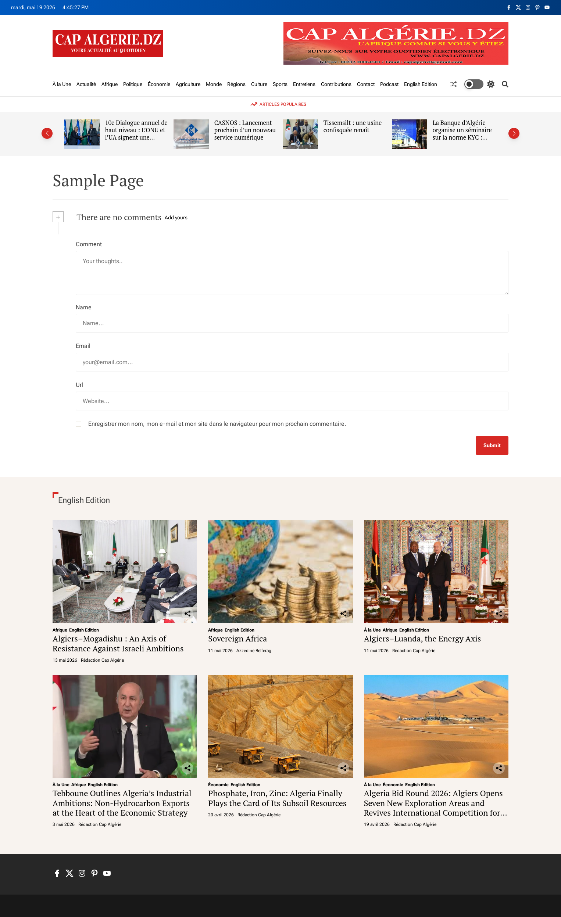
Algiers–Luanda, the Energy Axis (422, 638)
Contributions (336, 84)
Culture (259, 84)
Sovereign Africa (237, 638)
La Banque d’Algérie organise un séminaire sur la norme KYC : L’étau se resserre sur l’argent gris (464, 137)
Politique (132, 84)
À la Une (62, 84)
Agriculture (188, 84)
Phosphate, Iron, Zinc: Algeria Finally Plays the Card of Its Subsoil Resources (277, 798)
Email (83, 345)
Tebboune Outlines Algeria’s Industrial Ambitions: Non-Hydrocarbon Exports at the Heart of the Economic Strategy (122, 803)
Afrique (109, 84)
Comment (89, 244)
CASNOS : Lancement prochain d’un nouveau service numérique (247, 130)
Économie (159, 84)
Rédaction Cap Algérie (102, 660)
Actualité (86, 84)
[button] (47, 133)
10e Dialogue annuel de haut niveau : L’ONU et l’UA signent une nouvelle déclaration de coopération (139, 137)
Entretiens (304, 84)
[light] (479, 84)
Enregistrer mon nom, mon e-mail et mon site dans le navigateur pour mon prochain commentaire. (217, 423)
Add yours (176, 217)
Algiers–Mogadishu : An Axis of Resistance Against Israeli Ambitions (118, 643)
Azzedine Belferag (253, 650)
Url (79, 384)
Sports (280, 84)
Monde (214, 84)
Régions (236, 84)
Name (84, 307)
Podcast (389, 84)
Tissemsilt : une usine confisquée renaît (355, 126)
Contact (366, 84)
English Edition (420, 84)
